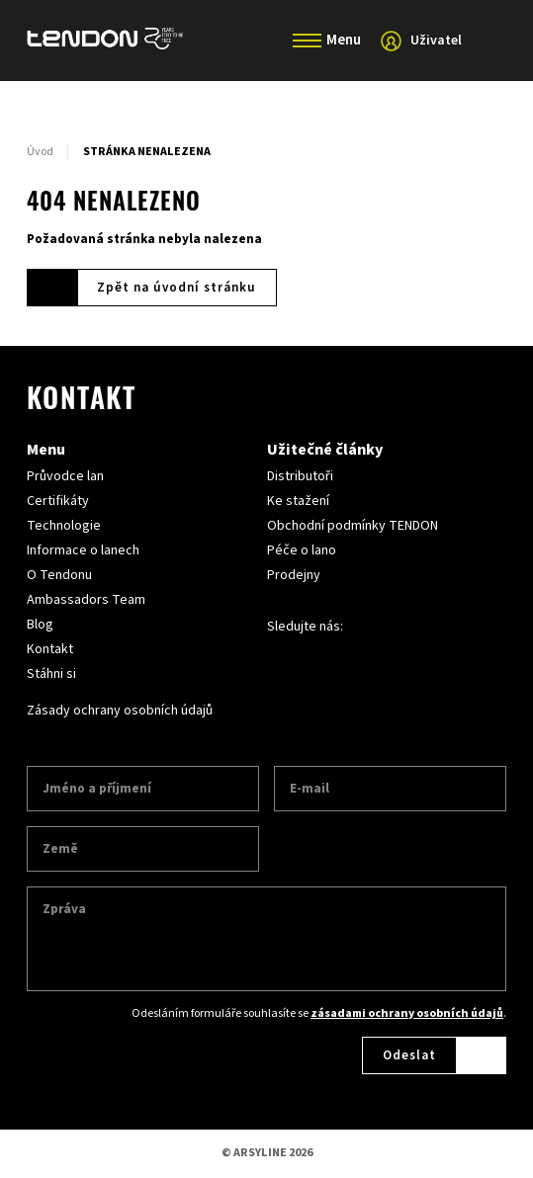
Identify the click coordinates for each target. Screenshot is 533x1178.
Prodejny (293, 575)
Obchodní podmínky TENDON (352, 526)
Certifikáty (58, 501)
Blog (40, 624)
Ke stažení (298, 501)
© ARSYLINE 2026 (267, 1152)
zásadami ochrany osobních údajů (407, 1013)
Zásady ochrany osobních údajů (120, 710)
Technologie (64, 526)
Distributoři (300, 476)
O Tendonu (59, 575)
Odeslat (409, 1055)
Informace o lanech (83, 550)
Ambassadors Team (86, 600)
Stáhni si (51, 674)
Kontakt (50, 649)
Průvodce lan (65, 476)
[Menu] (307, 40)
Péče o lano (301, 550)
